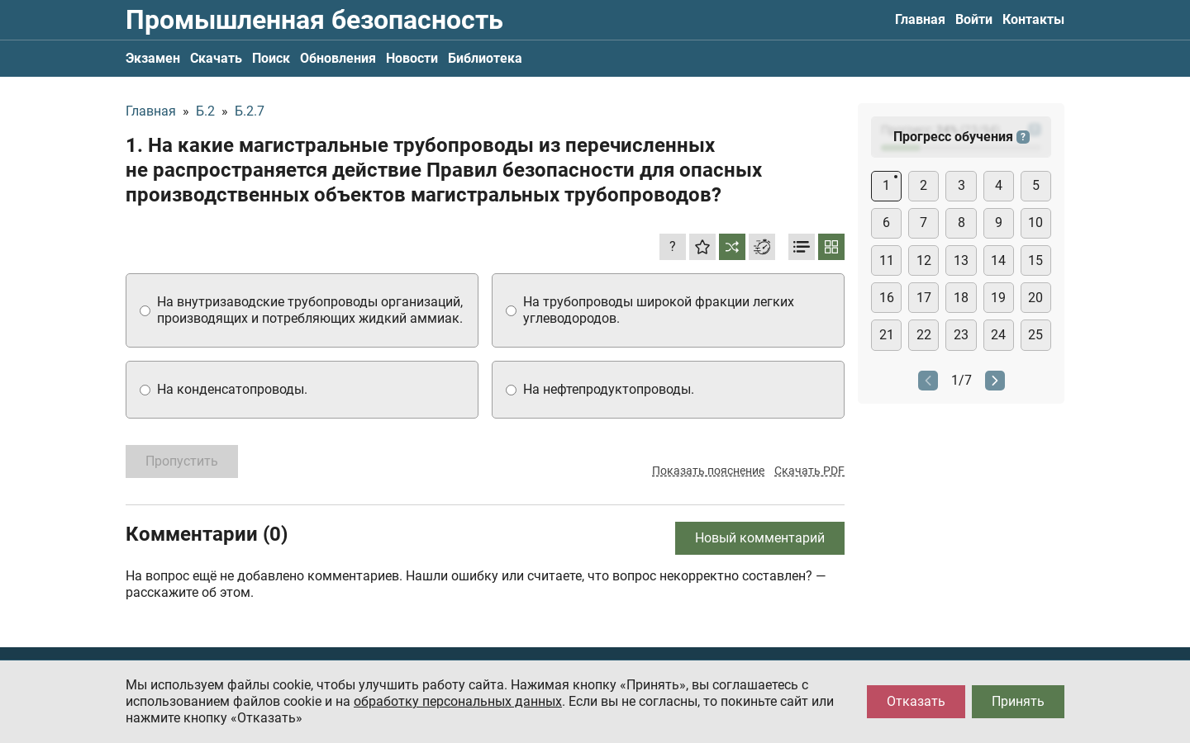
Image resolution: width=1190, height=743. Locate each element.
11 (886, 260)
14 (998, 260)
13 (961, 260)
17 (923, 297)
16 (886, 297)
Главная (920, 19)
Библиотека (485, 58)
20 (1035, 297)
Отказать (916, 701)
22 (923, 335)
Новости (412, 58)
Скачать (216, 58)
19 (998, 297)
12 (923, 260)
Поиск (271, 58)
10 (1035, 222)
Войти (973, 19)
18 (961, 297)
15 (1035, 260)
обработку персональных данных (458, 701)
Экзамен (153, 58)
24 (998, 335)
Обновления (338, 58)
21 (886, 335)
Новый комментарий (760, 538)
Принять (1018, 701)
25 (1035, 335)
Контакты (1033, 19)
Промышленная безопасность (314, 19)
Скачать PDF (809, 470)
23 (961, 335)
